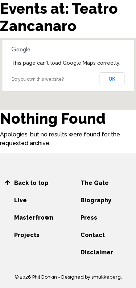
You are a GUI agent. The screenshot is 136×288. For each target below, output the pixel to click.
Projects (27, 235)
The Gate (95, 182)
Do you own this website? (38, 79)
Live (20, 200)
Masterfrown (33, 217)
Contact (93, 235)
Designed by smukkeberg (91, 277)
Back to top (31, 182)
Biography (96, 200)
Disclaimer (97, 252)
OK (112, 79)
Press (89, 217)
